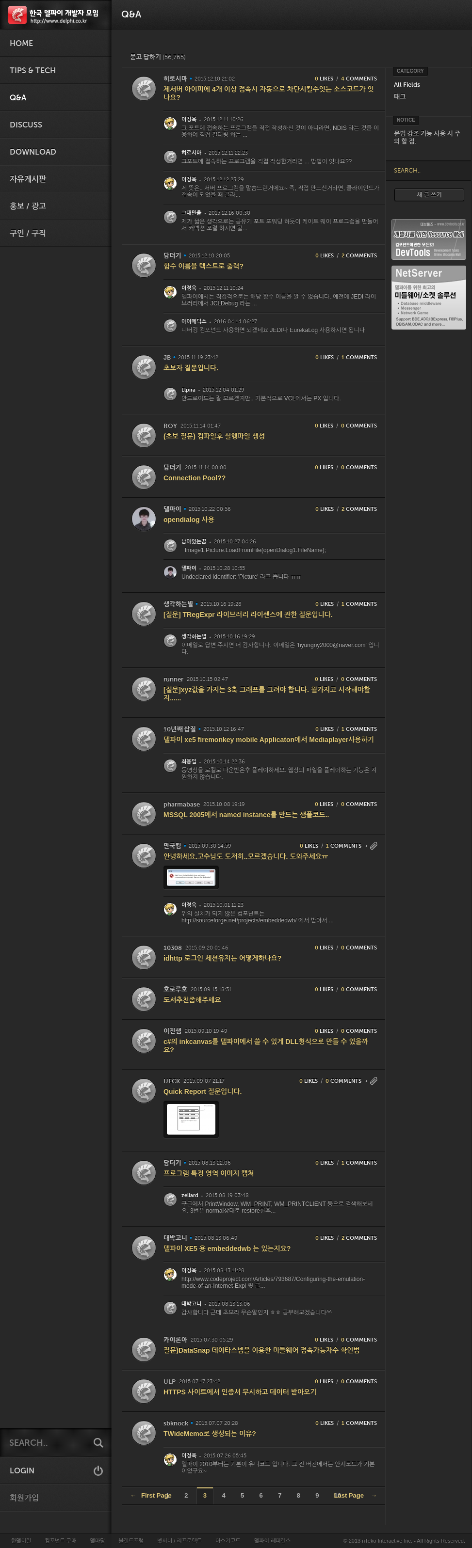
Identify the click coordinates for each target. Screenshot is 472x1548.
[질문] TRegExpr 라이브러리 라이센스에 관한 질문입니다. (248, 614)
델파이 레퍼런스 (272, 1541)
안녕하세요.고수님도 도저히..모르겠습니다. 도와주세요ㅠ (245, 856)
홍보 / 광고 (28, 206)
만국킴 (172, 846)
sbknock (175, 1423)
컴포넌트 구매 (60, 1541)
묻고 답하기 (158, 57)
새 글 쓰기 (429, 194)
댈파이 (172, 509)
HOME (21, 43)
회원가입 (24, 1498)
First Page (151, 1495)
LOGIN (22, 1471)
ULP (169, 1381)
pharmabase (181, 804)
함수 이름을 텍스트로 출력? (203, 266)
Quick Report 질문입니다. (202, 1091)
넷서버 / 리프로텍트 (179, 1541)
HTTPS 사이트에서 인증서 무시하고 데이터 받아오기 (239, 1392)
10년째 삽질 (179, 729)
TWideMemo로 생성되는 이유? (209, 1433)
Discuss (26, 125)
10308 (172, 947)
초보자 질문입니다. (190, 368)
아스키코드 (228, 1541)
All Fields (407, 84)
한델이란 (21, 1541)
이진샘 (172, 1031)
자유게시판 (28, 179)
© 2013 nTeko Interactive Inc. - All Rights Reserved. (404, 1541)
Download (33, 152)
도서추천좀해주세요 (192, 1000)
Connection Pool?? (194, 478)
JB (167, 357)
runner (173, 679)
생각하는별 (178, 604)
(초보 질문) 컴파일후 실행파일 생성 (214, 436)
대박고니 (175, 1238)
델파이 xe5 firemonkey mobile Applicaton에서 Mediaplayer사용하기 (268, 739)
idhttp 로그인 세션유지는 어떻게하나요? (222, 958)
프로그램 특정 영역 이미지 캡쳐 (208, 1173)
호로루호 (175, 989)
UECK (171, 1081)
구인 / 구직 (28, 233)
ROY (170, 425)
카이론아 (175, 1339)
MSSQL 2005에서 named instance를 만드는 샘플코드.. (246, 815)
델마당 (97, 1541)
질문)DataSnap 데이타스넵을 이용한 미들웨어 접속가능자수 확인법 (261, 1350)
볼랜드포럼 (131, 1541)
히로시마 (175, 78)
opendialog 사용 (188, 519)
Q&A (18, 98)
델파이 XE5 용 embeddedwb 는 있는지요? (227, 1248)
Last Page (355, 1495)
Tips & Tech (33, 70)
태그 (400, 96)
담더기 (172, 255)
